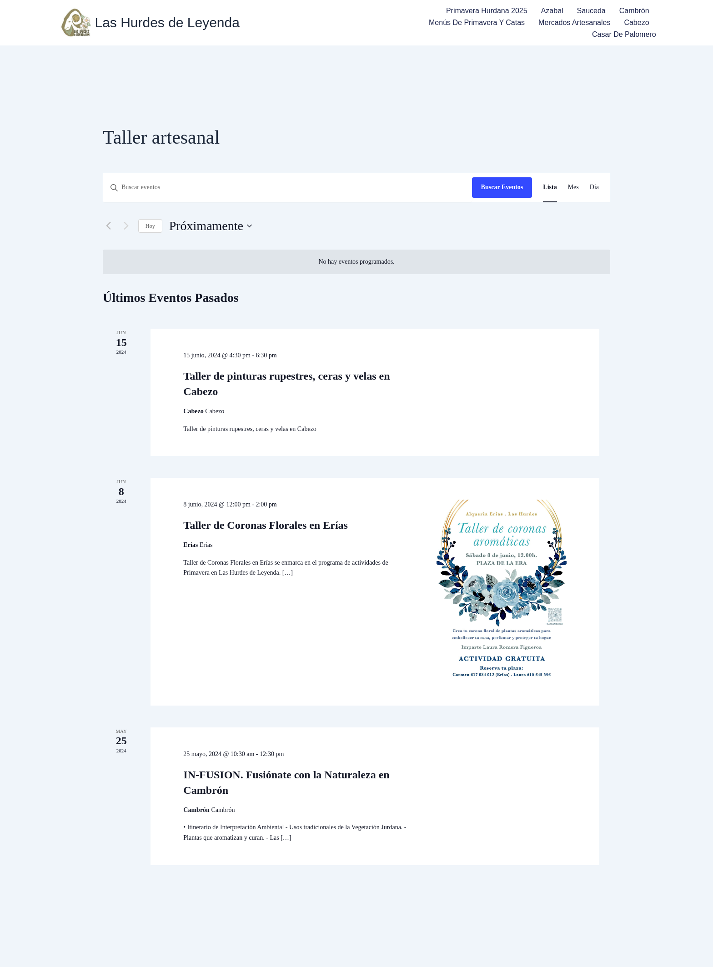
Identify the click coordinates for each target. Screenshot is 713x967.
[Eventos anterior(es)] (108, 225)
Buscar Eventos (502, 187)
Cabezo (636, 22)
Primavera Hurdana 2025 (486, 11)
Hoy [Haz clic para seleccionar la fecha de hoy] (150, 226)
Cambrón (634, 11)
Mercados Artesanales (574, 22)
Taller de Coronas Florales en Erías (265, 525)
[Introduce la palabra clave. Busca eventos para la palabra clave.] (287, 187)
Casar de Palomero (624, 34)
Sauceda (591, 11)
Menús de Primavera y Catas (477, 22)
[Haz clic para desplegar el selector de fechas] (210, 226)
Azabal (552, 11)
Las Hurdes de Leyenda (167, 22)
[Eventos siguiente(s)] (126, 225)
